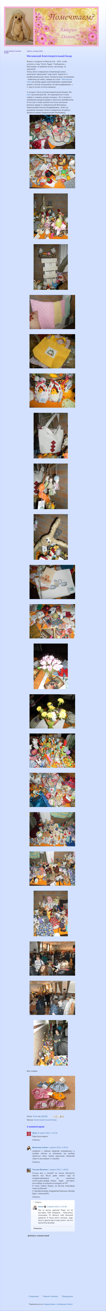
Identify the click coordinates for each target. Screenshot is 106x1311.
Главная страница (50, 1296)
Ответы (38, 1202)
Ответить (36, 1140)
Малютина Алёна (40, 1147)
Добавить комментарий (38, 1236)
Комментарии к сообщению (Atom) (58, 1304)
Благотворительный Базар (45, 1120)
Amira (40, 1207)
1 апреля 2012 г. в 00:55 (58, 1170)
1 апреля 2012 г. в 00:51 (58, 1147)
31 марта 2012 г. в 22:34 (47, 1133)
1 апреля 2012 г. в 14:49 (57, 1207)
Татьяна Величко (40, 1170)
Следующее (33, 1296)
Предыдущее (67, 1296)
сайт (29, 95)
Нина (34, 1133)
